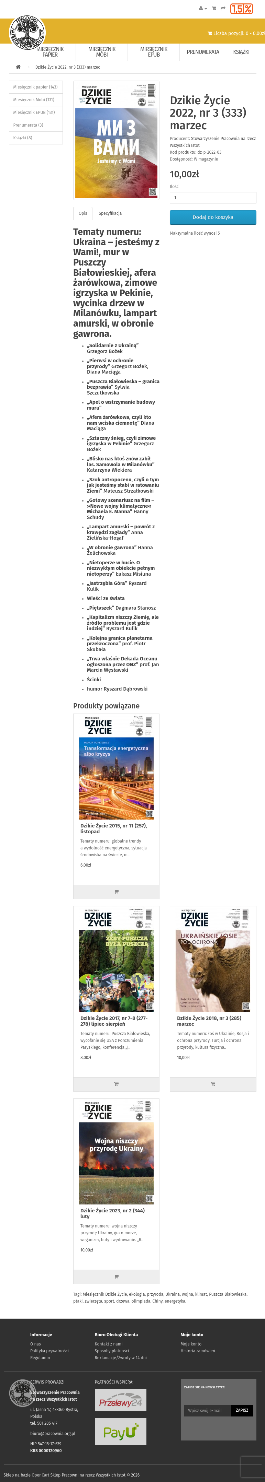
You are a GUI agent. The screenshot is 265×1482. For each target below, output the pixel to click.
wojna (187, 1294)
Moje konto (191, 1344)
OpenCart (40, 1475)
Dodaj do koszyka (213, 217)
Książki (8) (22, 138)
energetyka (175, 1301)
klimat (201, 1294)
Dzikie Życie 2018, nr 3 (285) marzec (209, 1021)
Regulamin (40, 1357)
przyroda (155, 1294)
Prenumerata (203, 52)
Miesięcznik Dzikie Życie (105, 1294)
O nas (35, 1344)
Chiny (158, 1301)
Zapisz (242, 1410)
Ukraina (172, 1294)
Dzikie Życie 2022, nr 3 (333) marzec (67, 67)
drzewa (122, 1301)
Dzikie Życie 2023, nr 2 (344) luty (112, 1214)
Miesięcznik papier (50, 52)
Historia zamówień (198, 1351)
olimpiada (141, 1301)
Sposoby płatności (112, 1351)
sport (109, 1301)
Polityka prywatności (49, 1351)
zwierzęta (93, 1301)
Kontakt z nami (109, 1344)
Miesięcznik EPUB (153, 52)
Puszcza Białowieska (227, 1294)
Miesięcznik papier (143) (35, 87)
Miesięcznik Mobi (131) (33, 99)
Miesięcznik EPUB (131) (34, 112)
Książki (241, 52)
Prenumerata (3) (28, 125)
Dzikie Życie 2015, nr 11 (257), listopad (113, 829)
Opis (83, 213)
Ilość (174, 186)
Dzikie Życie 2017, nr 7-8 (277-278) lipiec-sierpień (113, 1021)
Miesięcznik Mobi (101, 52)
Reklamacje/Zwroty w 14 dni (121, 1357)
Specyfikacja (110, 213)
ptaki (77, 1301)
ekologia (137, 1294)
